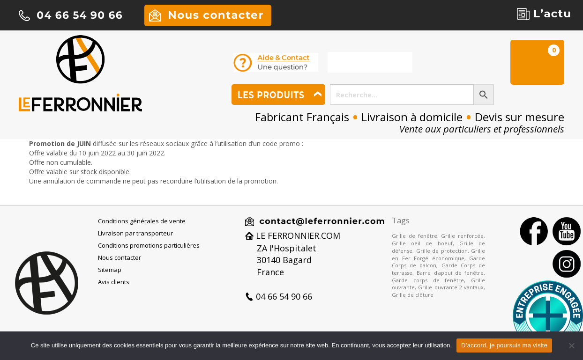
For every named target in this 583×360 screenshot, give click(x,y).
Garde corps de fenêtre (428, 280)
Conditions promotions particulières (149, 245)
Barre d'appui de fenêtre (450, 272)
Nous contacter (119, 257)
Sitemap (109, 269)
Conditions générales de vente (142, 221)
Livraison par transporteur (135, 233)
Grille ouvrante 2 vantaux (451, 287)
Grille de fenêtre (414, 235)
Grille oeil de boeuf (422, 243)
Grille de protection (442, 250)
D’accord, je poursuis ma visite (504, 345)
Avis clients (113, 282)
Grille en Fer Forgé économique (438, 254)
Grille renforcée (462, 235)
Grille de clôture (413, 294)
